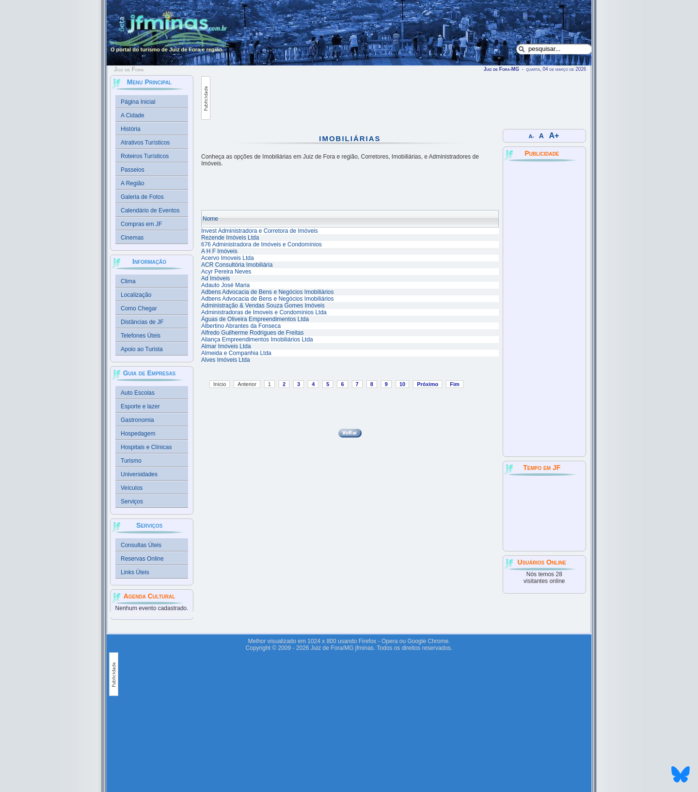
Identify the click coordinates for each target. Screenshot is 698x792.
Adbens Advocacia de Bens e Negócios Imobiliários (267, 292)
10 (402, 384)
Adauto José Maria (225, 285)
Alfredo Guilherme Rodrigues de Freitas (252, 332)
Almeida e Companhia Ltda (236, 353)
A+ (554, 135)
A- (531, 136)
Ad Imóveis (215, 278)
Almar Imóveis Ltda (226, 346)
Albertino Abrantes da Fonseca (241, 326)
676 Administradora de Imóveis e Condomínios (261, 244)
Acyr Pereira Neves (226, 271)
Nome (210, 218)
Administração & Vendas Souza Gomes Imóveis (263, 305)
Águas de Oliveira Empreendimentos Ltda (255, 319)
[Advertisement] (386, 98)
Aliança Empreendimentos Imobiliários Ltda (257, 339)
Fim (455, 384)
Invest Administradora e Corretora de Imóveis (259, 230)
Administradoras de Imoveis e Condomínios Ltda (264, 312)
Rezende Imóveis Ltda (230, 237)
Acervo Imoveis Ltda (227, 258)
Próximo (427, 384)
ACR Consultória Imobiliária (236, 264)
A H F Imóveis (219, 251)
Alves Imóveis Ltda (225, 359)
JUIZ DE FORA (544, 512)
